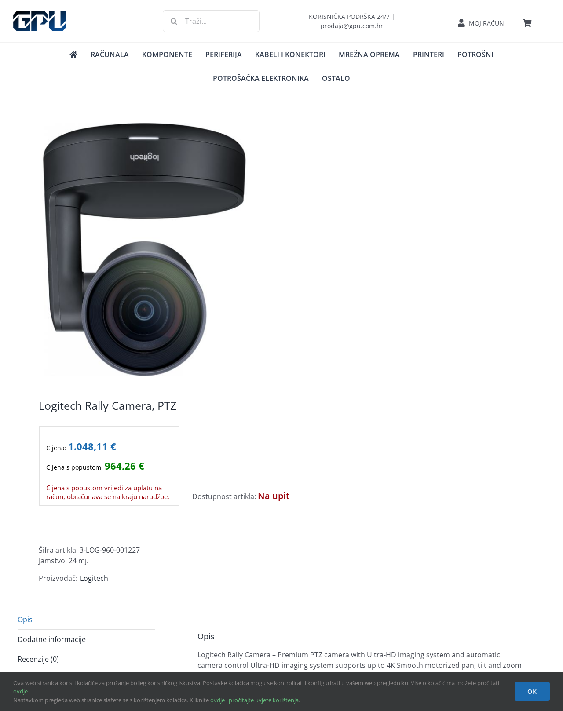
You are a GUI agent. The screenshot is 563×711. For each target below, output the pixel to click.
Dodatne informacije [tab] (52, 639)
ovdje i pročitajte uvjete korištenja (254, 700)
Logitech (94, 578)
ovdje (20, 691)
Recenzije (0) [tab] (38, 659)
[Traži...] (211, 21)
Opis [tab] (25, 619)
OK (532, 691)
